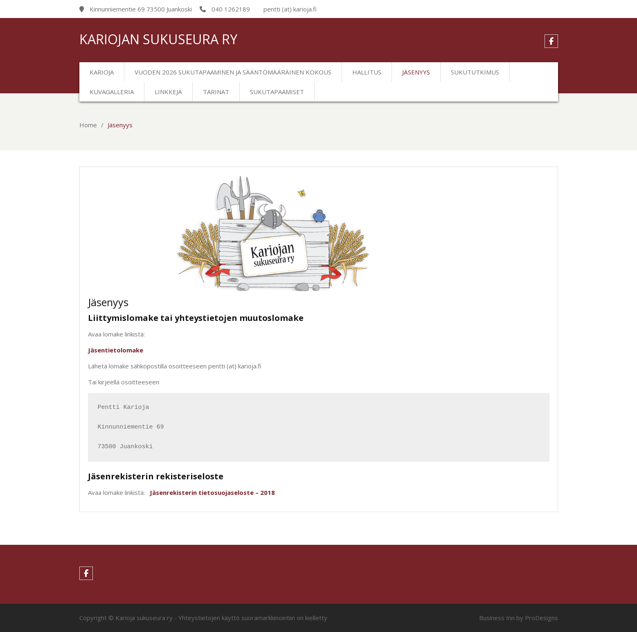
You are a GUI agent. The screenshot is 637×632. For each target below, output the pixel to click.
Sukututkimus (475, 72)
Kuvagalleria (112, 92)
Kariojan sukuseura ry (158, 39)
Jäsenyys (416, 72)
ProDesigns (541, 618)
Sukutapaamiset (277, 92)
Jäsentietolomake (115, 350)
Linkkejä (168, 92)
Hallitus (366, 72)
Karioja (102, 72)
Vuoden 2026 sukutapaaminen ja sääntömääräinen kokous (233, 72)
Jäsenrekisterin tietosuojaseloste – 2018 (212, 492)
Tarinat (216, 92)
